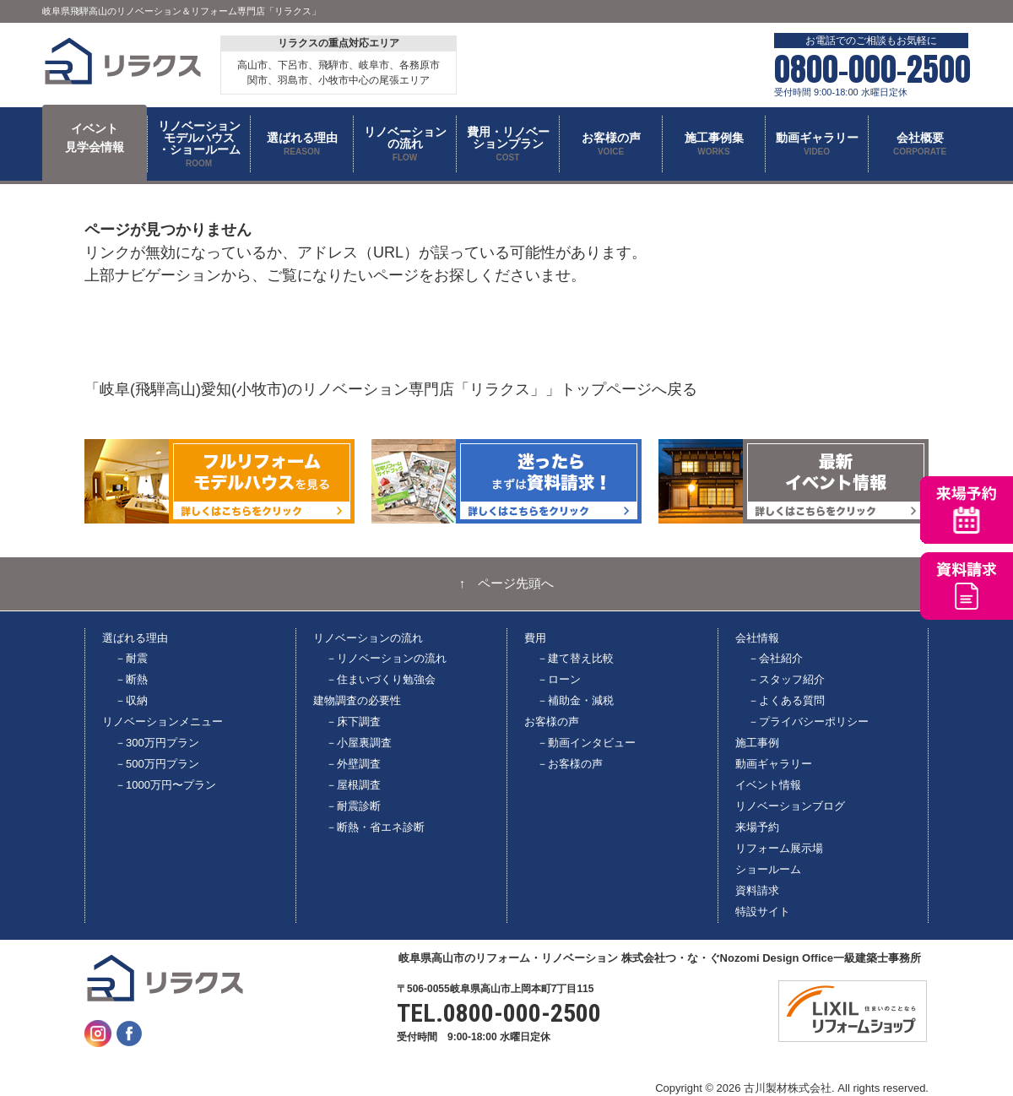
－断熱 (131, 679)
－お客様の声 (570, 763)
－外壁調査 (353, 763)
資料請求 (757, 890)
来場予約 (757, 827)
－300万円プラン (157, 742)
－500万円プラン (157, 763)
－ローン (559, 679)
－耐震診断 (353, 806)
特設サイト (762, 911)
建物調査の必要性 (357, 700)
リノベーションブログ (790, 806)
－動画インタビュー (586, 742)
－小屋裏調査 (359, 742)
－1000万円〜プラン (165, 785)
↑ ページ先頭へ (507, 583)
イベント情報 (768, 785)
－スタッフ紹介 (786, 679)
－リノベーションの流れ (386, 658)
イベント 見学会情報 (94, 138)
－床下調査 (353, 721)
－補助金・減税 (575, 700)
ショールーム (768, 869)
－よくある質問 (786, 700)
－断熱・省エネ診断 (375, 827)
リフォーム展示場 (779, 848)
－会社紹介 (775, 658)
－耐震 (131, 658)
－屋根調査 (353, 785)
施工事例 (757, 742)
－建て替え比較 (575, 658)
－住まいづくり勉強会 (381, 679)
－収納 (131, 700)
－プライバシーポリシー (808, 721)
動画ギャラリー (773, 763)
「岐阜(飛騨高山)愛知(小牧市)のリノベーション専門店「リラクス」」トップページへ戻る (390, 389)
